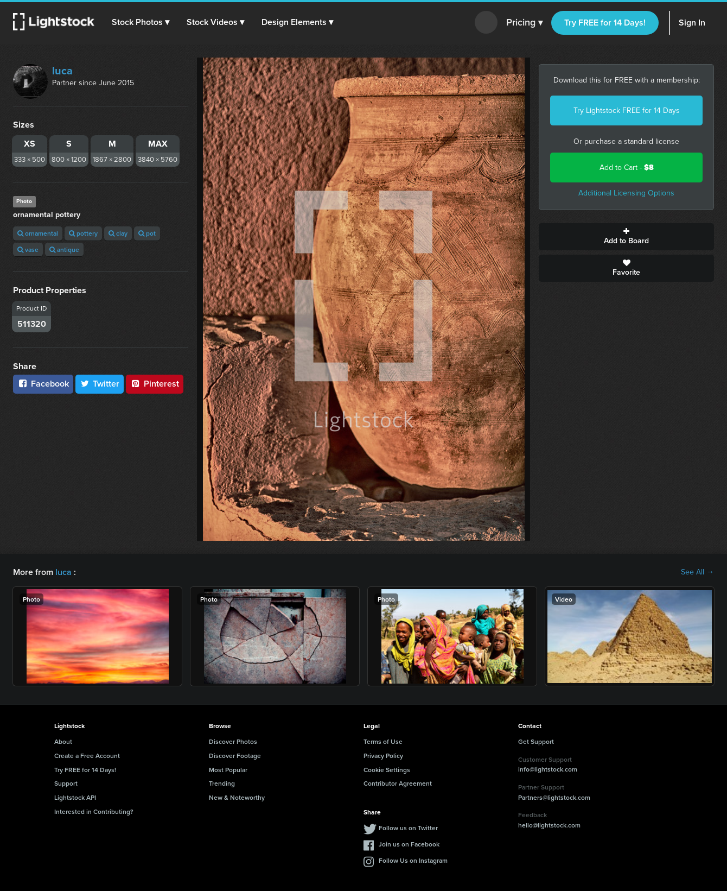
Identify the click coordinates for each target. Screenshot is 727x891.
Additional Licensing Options (626, 193)
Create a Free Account (87, 755)
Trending (222, 783)
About (63, 741)
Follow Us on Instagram (413, 860)
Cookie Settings (387, 769)
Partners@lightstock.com (554, 797)
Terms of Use (383, 741)
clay (118, 233)
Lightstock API (75, 797)
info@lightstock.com (547, 769)
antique (64, 249)
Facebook (43, 383)
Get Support (536, 741)
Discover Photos (233, 741)
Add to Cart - (627, 167)
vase (28, 249)
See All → (697, 572)
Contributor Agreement (398, 783)
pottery (83, 233)
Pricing (524, 23)
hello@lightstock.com (549, 825)
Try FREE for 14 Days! (605, 22)
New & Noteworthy (237, 797)
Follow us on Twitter (408, 827)
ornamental (37, 233)
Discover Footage (235, 755)
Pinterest (154, 383)
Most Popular (228, 769)
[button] (140, 22)
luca (62, 70)
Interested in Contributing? (93, 811)
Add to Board (626, 237)
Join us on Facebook (409, 844)
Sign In (692, 22)
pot (147, 233)
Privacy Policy (383, 755)
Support (66, 783)
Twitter (100, 383)
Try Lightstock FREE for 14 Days (626, 110)
